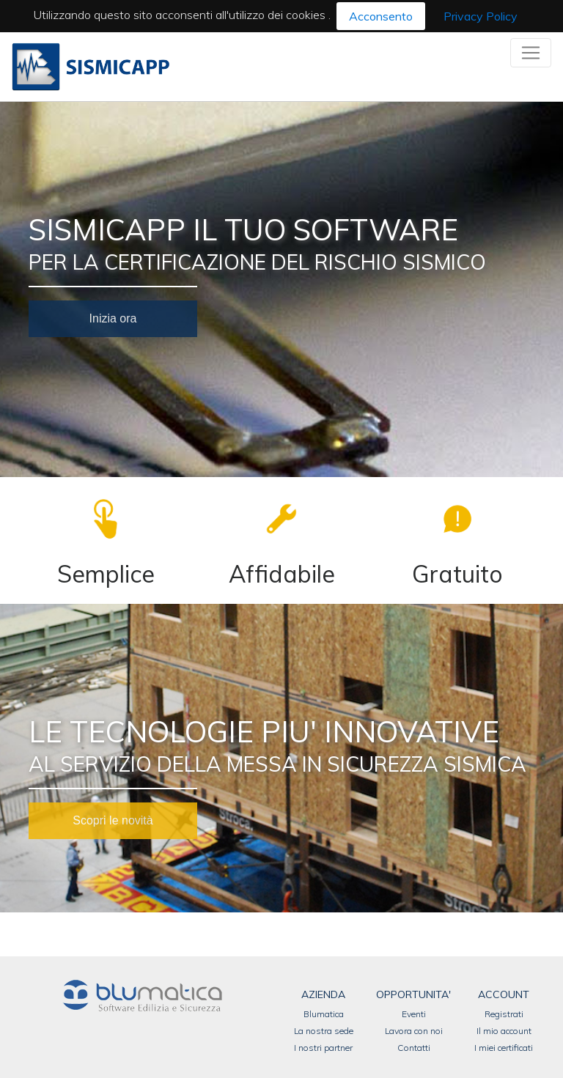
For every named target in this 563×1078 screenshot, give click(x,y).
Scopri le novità (112, 820)
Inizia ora (113, 318)
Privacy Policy (481, 16)
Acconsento (381, 16)
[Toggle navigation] (530, 52)
